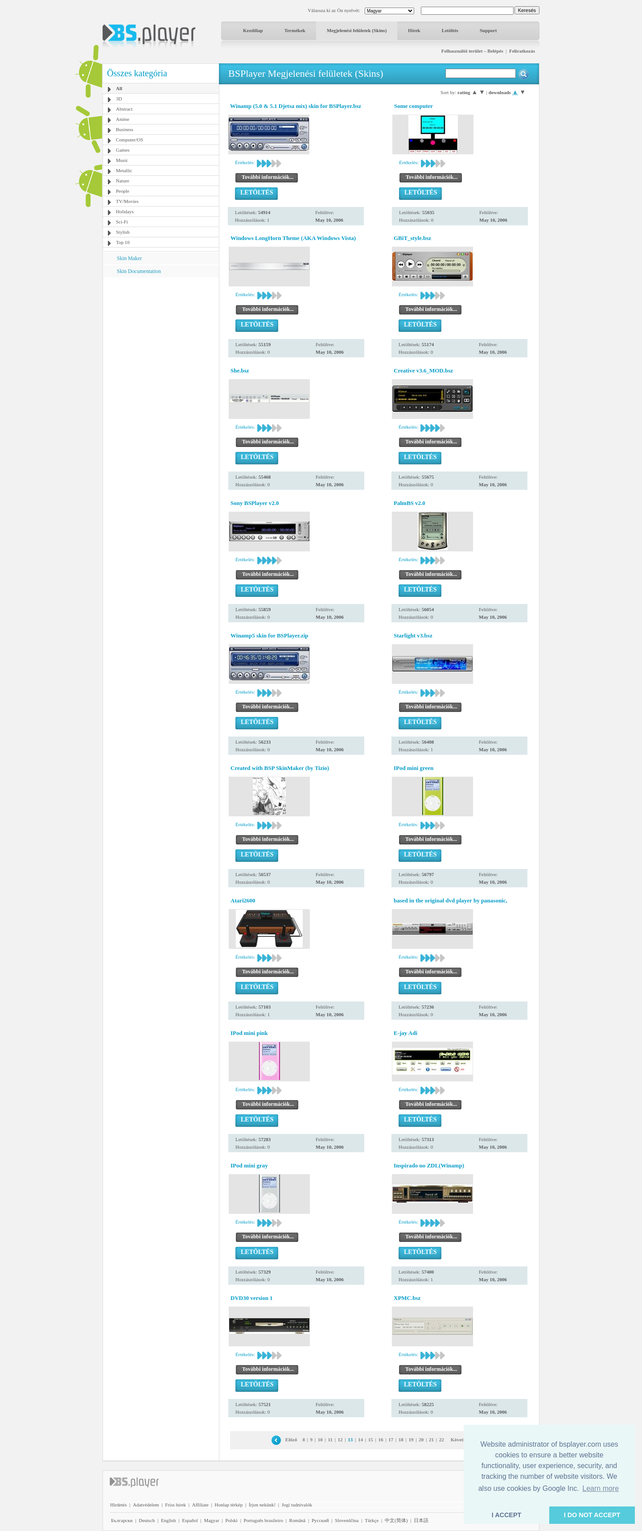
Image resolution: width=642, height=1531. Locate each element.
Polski (231, 1520)
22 (441, 1439)
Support (488, 30)
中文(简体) (396, 1520)
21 (431, 1439)
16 (380, 1439)
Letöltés (450, 30)
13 (350, 1439)
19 (411, 1439)
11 (330, 1439)
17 (390, 1439)
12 (340, 1439)
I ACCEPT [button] (507, 1515)
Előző (291, 1439)
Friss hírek (175, 1504)
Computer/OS (129, 139)
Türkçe (372, 1520)
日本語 (421, 1520)
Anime (122, 119)
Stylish (123, 232)
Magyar (211, 1520)
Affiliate (200, 1504)
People (122, 191)
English (168, 1520)
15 (370, 1439)
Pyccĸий (320, 1520)
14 (360, 1439)
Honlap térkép (229, 1504)
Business (124, 129)
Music (122, 160)
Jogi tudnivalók (297, 1504)
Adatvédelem (146, 1504)
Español (190, 1520)
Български (122, 1520)
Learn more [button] (600, 1488)
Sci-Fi (122, 221)
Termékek (294, 30)
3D (119, 98)
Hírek (414, 30)
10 (320, 1439)
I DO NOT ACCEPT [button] (592, 1515)
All (119, 88)
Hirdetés (118, 1504)
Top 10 (123, 242)
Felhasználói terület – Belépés (472, 51)
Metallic (124, 170)
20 (421, 1439)
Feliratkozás (522, 51)
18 (401, 1439)
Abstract (124, 109)
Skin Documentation (139, 271)
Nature (122, 180)
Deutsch (147, 1520)
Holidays (125, 211)
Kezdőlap (253, 30)
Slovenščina (346, 1520)
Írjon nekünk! (262, 1504)
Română (297, 1520)
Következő (462, 1439)
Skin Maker (129, 258)
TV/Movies (127, 201)
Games (123, 150)
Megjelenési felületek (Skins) (357, 30)
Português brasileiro (263, 1520)
